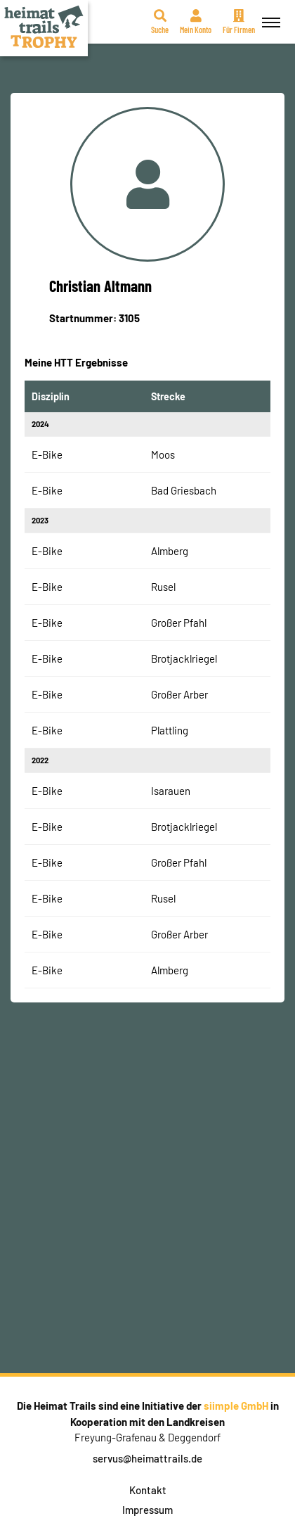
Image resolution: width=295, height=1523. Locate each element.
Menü (269, 14)
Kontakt (147, 1490)
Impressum (147, 1509)
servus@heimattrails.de (147, 1458)
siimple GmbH (236, 1405)
